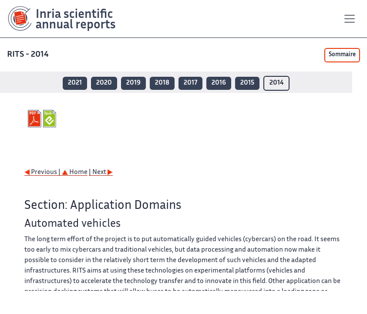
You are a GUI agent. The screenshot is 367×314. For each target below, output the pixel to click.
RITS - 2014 (29, 54)
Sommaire (342, 55)
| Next (101, 172)
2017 (190, 83)
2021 (75, 83)
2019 (133, 83)
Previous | (43, 172)
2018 (162, 83)
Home (75, 172)
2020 (104, 83)
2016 (219, 83)
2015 (247, 83)
